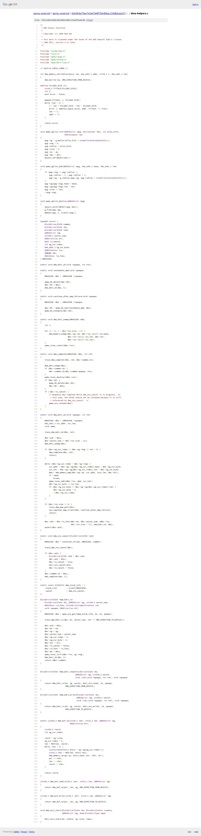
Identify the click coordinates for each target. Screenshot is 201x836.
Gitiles (16, 831)
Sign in (195, 4)
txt (189, 831)
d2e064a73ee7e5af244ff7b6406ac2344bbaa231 (99, 13)
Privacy (24, 831)
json (196, 831)
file (89, 20)
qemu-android (41, 13)
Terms (32, 831)
